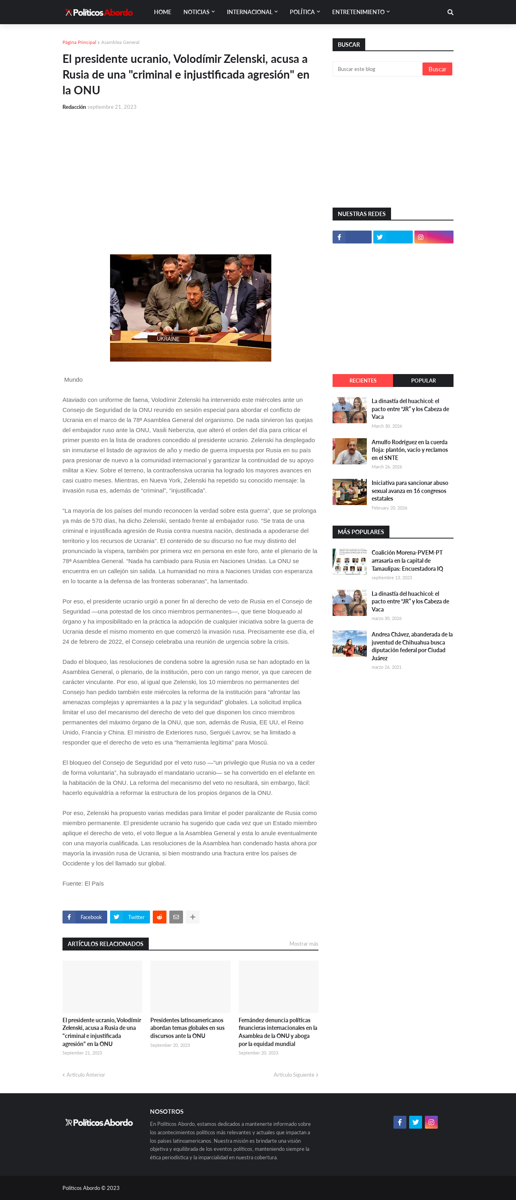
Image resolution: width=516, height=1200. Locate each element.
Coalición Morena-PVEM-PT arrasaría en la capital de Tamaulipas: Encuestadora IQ (407, 560)
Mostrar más (303, 943)
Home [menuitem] (162, 11)
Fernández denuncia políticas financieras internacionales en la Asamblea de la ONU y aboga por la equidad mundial (278, 1032)
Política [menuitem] (302, 11)
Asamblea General (120, 42)
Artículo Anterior (86, 1074)
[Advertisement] (190, 177)
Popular (423, 380)
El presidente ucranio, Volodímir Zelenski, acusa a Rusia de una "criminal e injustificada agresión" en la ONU (101, 1032)
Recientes (363, 380)
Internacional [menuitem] (250, 11)
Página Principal (79, 42)
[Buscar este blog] (378, 68)
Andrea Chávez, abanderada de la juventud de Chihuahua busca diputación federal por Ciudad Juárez (412, 646)
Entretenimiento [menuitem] (358, 11)
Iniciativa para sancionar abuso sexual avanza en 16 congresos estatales (410, 490)
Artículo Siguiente (294, 1074)
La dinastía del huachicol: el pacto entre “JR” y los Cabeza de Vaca (410, 408)
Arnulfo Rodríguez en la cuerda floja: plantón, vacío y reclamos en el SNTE (410, 450)
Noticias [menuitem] (196, 11)
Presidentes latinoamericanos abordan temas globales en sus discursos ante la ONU (187, 1028)
